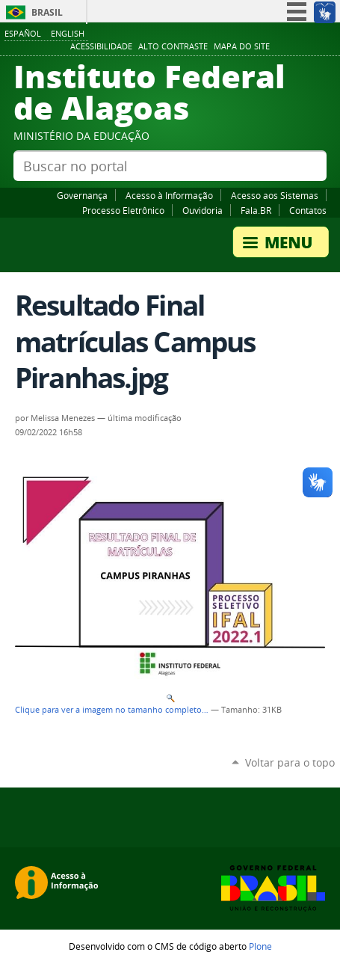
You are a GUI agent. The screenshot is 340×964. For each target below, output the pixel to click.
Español (22, 33)
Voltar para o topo (290, 762)
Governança (82, 195)
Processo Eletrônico (123, 210)
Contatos (308, 210)
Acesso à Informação (169, 195)
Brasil (47, 12)
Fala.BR (256, 210)
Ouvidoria (202, 210)
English (67, 33)
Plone (260, 946)
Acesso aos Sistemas (274, 195)
